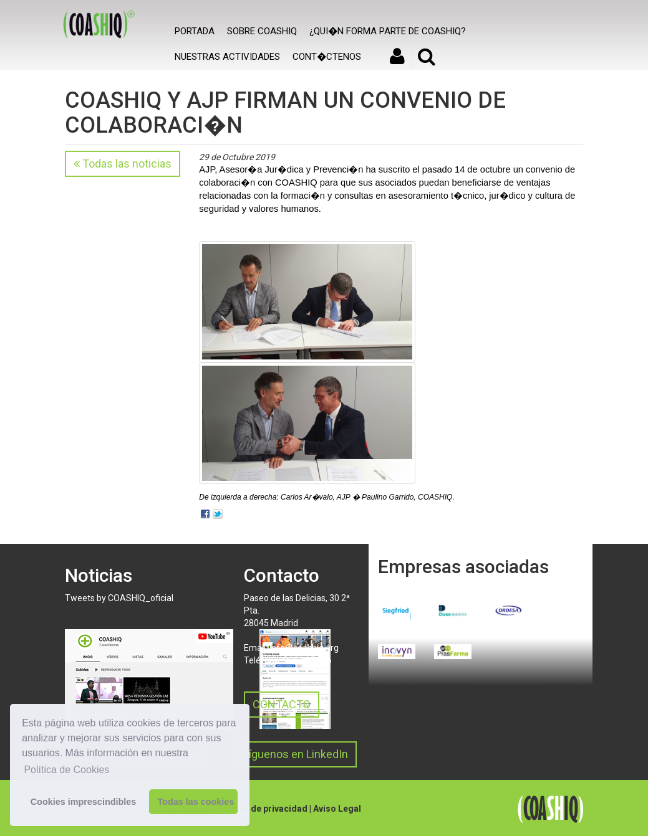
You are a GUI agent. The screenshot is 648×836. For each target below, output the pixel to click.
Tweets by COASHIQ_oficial (119, 598)
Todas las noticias (123, 163)
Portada (195, 31)
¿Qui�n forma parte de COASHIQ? (387, 31)
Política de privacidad (261, 809)
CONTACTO (282, 704)
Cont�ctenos (327, 56)
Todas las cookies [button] (195, 802)
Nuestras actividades (227, 56)
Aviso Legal (337, 809)
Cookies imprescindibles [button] (84, 802)
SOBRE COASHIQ (262, 31)
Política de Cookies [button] (66, 769)
